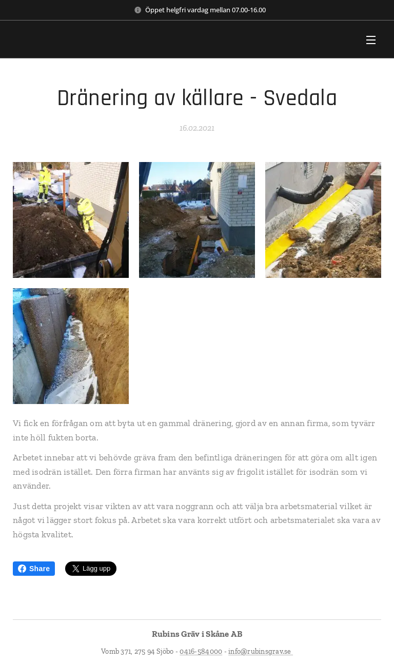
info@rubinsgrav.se (260, 651)
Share (34, 569)
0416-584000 (201, 651)
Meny (371, 40)
